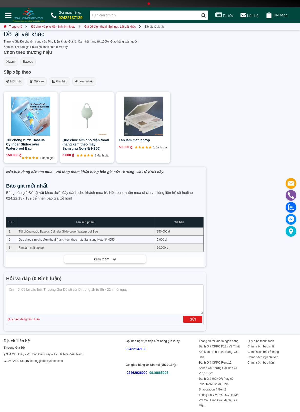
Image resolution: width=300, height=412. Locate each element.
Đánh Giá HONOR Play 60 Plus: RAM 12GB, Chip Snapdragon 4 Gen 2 (216, 384)
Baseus (28, 61)
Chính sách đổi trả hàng (263, 352)
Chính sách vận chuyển (263, 357)
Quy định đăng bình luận (24, 319)
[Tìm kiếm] (203, 15)
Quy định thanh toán (261, 341)
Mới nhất (14, 81)
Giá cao (37, 81)
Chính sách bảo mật (261, 346)
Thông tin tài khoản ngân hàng (218, 341)
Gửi (193, 319)
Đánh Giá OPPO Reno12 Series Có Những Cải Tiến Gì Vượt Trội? (218, 368)
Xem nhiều (84, 81)
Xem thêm (105, 259)
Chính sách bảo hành (261, 362)
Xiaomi (10, 61)
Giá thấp (59, 81)
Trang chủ (13, 26)
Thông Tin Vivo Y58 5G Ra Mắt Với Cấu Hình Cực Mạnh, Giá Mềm (219, 400)
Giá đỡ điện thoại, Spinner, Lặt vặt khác (110, 26)
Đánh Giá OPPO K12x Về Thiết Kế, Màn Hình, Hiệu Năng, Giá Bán (219, 352)
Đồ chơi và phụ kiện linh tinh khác (53, 26)
